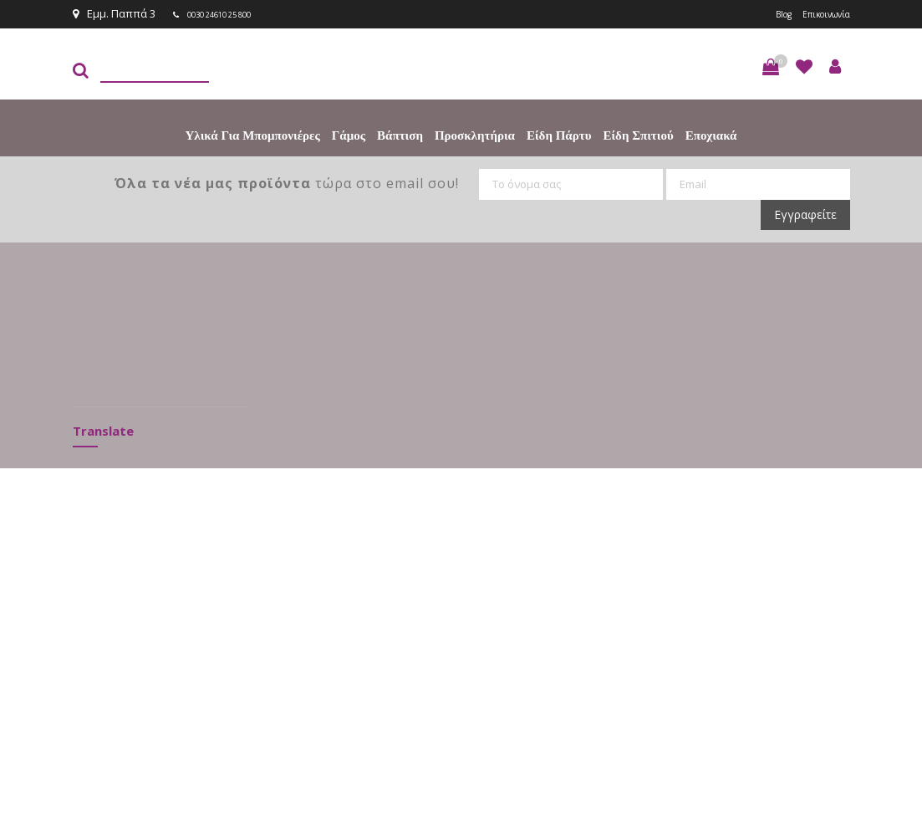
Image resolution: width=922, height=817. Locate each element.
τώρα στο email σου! (287, 181)
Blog (765, 13)
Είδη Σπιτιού (638, 133)
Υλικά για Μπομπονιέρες (253, 133)
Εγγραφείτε (805, 213)
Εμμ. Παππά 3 (114, 13)
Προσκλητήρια (475, 133)
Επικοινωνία (818, 13)
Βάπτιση (400, 133)
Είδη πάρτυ (559, 133)
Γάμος (348, 133)
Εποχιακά (711, 133)
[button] (770, 65)
